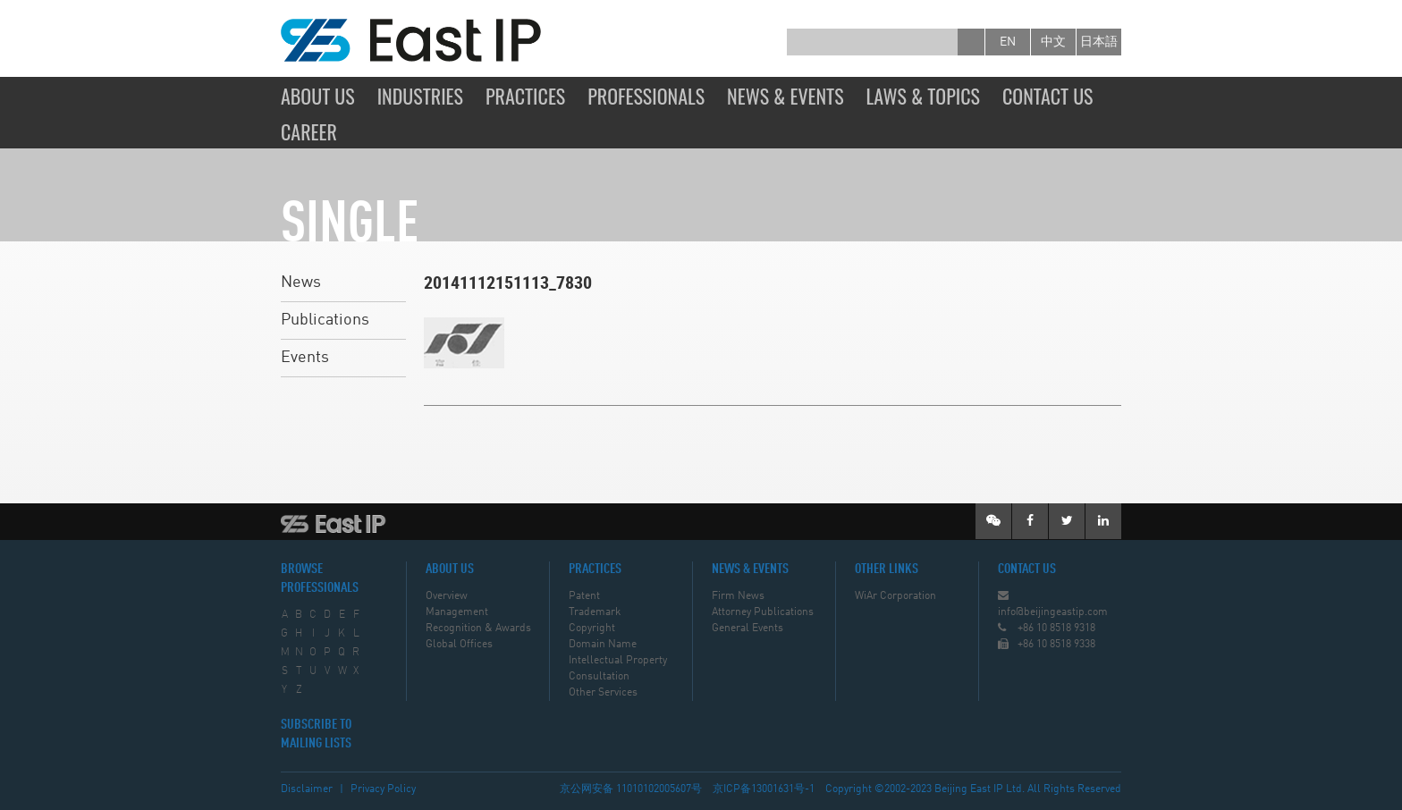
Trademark (595, 612)
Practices (525, 95)
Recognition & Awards (478, 628)
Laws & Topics (923, 95)
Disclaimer (307, 789)
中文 (1053, 42)
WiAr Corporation (895, 596)
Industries (420, 95)
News (301, 282)
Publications (325, 320)
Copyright (592, 628)
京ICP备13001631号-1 (764, 789)
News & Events (785, 95)
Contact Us (1048, 95)
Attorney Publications (763, 612)
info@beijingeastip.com (1053, 612)
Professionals (646, 95)
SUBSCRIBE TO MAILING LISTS (316, 734)
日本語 (1099, 42)
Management (457, 612)
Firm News (738, 596)
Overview (447, 596)
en (1008, 42)
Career (309, 131)
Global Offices (459, 644)
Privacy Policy (383, 789)
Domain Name (603, 644)
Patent (584, 596)
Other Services (603, 693)
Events (305, 358)
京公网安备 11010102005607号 (631, 789)
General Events (747, 628)
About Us (318, 95)
